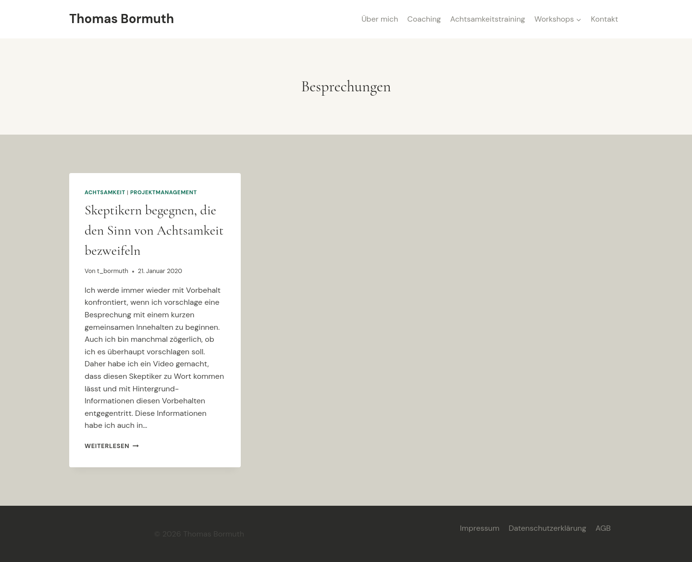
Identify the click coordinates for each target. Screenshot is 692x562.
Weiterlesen (112, 446)
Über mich (379, 19)
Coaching (424, 19)
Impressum (479, 528)
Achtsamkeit (105, 192)
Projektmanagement (163, 192)
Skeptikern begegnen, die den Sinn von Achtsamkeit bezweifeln (154, 230)
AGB (603, 528)
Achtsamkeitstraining (487, 19)
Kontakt (604, 19)
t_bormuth (112, 271)
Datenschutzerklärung (547, 528)
